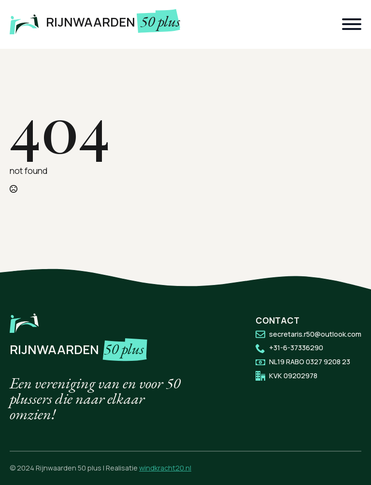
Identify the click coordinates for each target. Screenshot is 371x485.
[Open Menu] (351, 24)
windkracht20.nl (165, 467)
